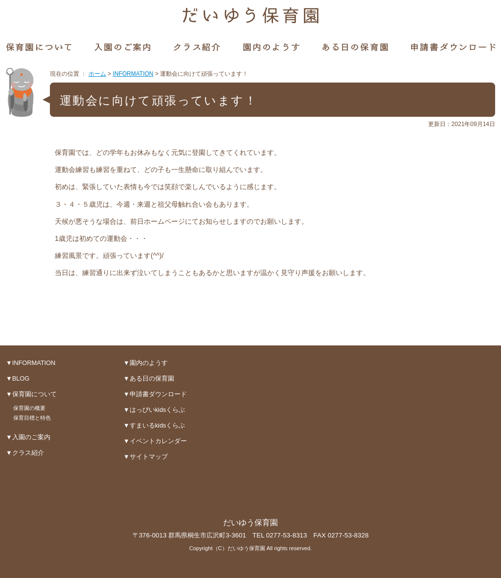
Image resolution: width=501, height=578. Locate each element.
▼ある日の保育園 (148, 378)
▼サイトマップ (145, 456)
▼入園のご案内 (28, 437)
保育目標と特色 (32, 418)
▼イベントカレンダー (155, 441)
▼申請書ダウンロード (155, 394)
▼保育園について (31, 394)
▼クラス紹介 (25, 452)
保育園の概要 (29, 408)
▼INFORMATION (30, 362)
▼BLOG (17, 378)
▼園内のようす (145, 362)
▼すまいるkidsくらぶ (154, 425)
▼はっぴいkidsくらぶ (154, 409)
